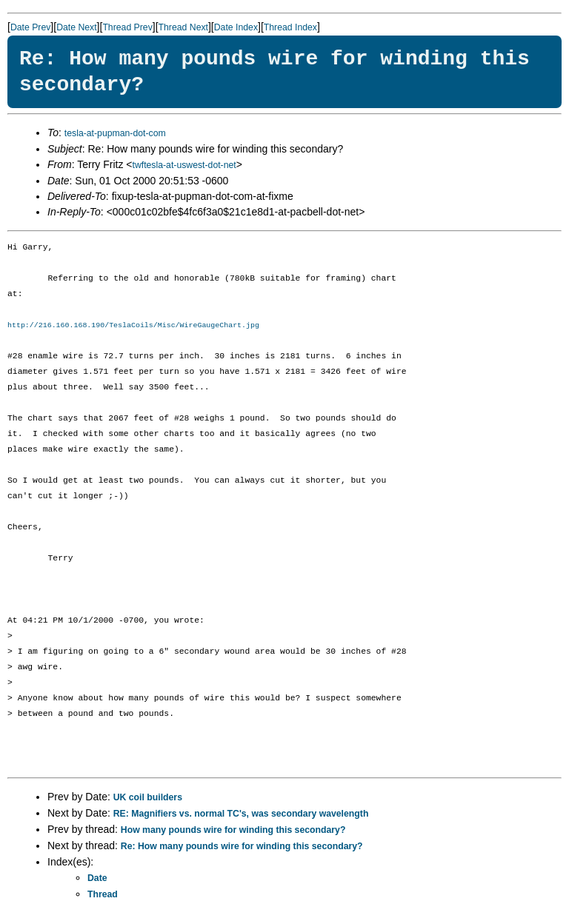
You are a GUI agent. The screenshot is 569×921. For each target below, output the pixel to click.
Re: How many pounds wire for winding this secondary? (242, 847)
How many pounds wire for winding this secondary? (233, 830)
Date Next (76, 27)
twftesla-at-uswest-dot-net (184, 165)
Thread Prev (127, 27)
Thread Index (290, 27)
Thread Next (183, 27)
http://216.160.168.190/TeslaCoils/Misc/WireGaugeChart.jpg (133, 326)
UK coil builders (147, 798)
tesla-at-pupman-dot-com (115, 133)
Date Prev (30, 27)
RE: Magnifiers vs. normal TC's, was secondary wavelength (241, 814)
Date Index (236, 27)
